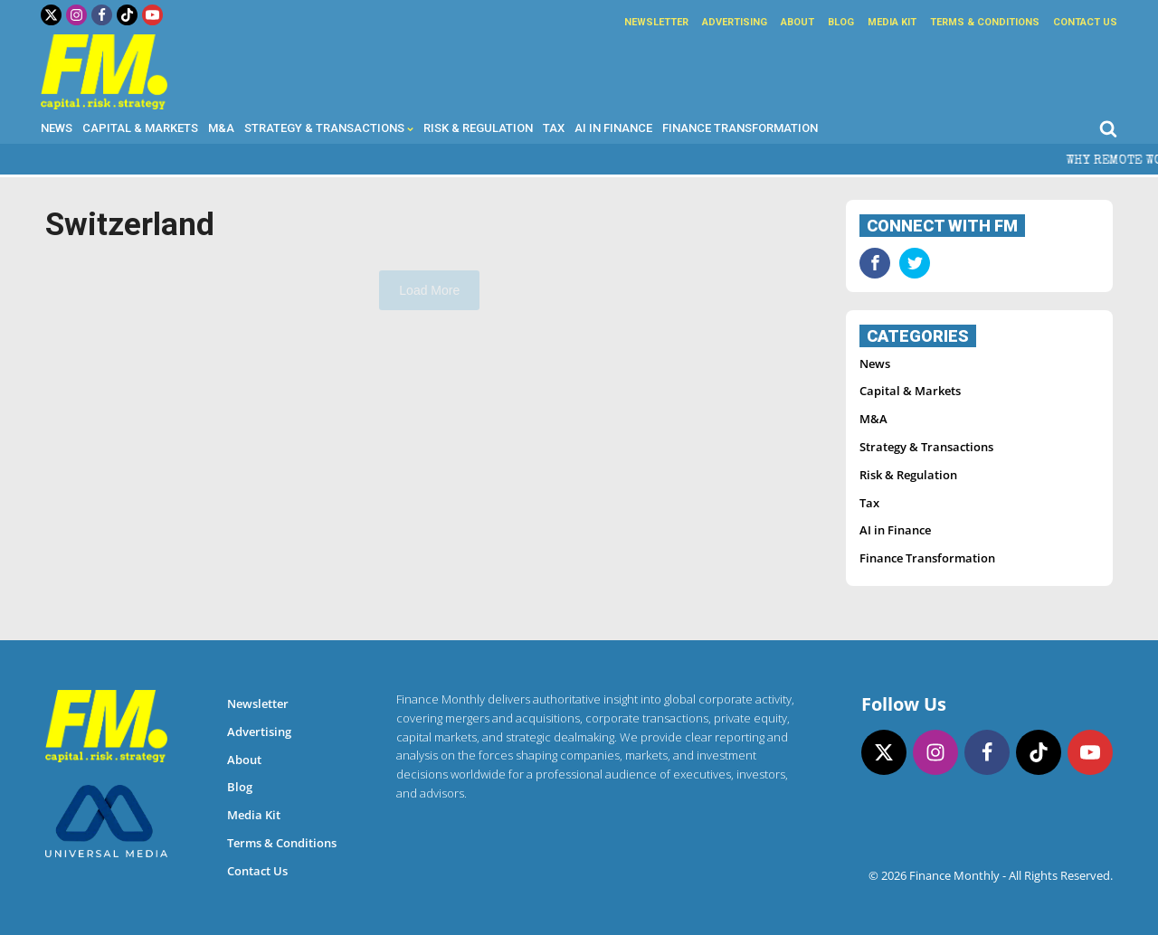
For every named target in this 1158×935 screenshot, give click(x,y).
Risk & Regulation (478, 128)
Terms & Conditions (984, 22)
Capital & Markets (140, 128)
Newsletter (656, 22)
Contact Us (1085, 22)
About (797, 22)
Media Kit (892, 22)
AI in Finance (613, 128)
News (56, 128)
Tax (554, 128)
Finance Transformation (740, 128)
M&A (221, 128)
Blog (841, 22)
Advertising (734, 22)
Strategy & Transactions (328, 128)
